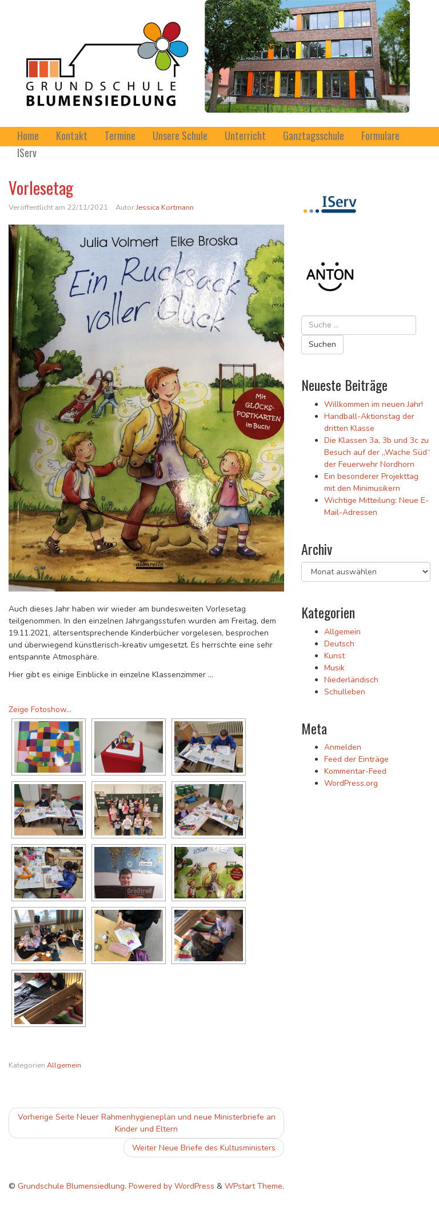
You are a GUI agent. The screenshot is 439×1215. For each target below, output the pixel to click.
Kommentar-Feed (355, 771)
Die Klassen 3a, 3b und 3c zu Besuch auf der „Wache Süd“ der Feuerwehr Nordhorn (377, 452)
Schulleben (344, 691)
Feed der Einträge (356, 759)
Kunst (334, 655)
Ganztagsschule (313, 135)
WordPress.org (351, 783)
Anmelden (342, 747)
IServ (27, 152)
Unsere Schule (180, 135)
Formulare (380, 135)
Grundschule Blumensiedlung (71, 1186)
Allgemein (64, 1065)
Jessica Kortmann (165, 207)
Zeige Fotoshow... (40, 709)
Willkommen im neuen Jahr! (373, 404)
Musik (334, 667)
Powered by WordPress (171, 1186)
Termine (120, 135)
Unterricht (245, 135)
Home (28, 135)
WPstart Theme (253, 1186)
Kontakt (71, 135)
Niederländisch (351, 679)
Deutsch (339, 643)
